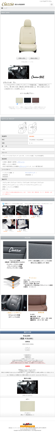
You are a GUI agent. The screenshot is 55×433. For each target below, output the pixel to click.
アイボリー (19, 101)
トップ (5, 8)
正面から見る (22, 58)
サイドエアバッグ (30, 172)
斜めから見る (34, 58)
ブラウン (35, 101)
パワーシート (21, 162)
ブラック (27, 101)
